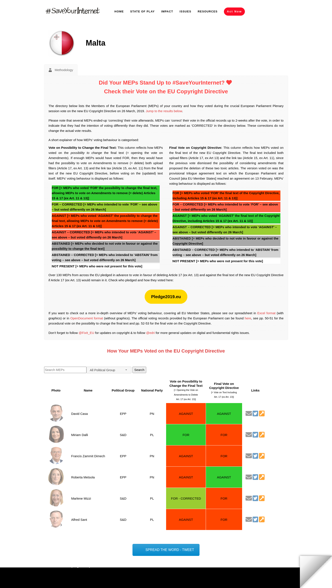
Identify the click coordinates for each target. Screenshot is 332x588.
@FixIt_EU (86, 333)
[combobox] (108, 370)
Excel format (266, 313)
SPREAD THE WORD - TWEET (170, 550)
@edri (150, 333)
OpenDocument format (86, 318)
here (248, 318)
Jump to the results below (164, 111)
